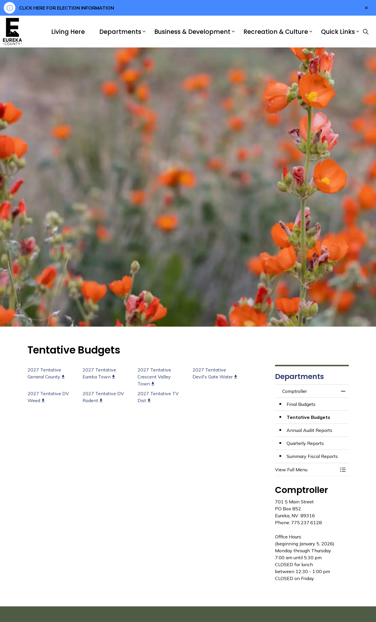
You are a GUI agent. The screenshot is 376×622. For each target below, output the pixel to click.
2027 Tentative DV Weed (48, 397)
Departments (120, 31)
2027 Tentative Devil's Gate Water (214, 373)
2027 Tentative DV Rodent (103, 397)
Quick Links (338, 31)
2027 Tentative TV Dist (158, 397)
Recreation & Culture (275, 31)
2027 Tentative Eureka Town (99, 373)
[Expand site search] (365, 31)
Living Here (68, 31)
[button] (306, 469)
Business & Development (192, 31)
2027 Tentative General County (46, 373)
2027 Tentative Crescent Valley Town (154, 377)
